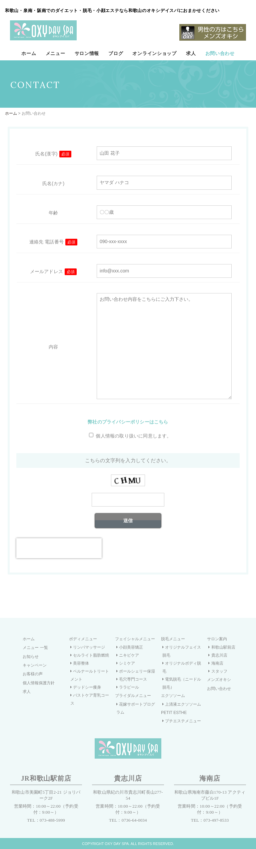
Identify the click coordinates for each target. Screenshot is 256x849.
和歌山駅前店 (221, 647)
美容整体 (79, 663)
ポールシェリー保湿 (135, 671)
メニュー (55, 53)
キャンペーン (35, 665)
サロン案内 (217, 639)
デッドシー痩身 (85, 687)
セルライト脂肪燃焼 (89, 655)
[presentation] (59, 548)
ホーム (28, 53)
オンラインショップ (154, 53)
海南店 (215, 663)
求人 (191, 53)
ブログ (115, 53)
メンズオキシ (219, 679)
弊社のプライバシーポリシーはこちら (128, 421)
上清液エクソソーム (181, 704)
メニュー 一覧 (35, 647)
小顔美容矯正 (129, 647)
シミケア (125, 663)
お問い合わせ (220, 53)
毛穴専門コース (131, 679)
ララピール (127, 687)
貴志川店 (217, 655)
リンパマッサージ (87, 647)
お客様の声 (33, 674)
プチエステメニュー (181, 721)
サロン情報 (87, 53)
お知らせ (31, 656)
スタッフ (217, 671)
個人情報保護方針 (39, 683)
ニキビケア (127, 655)
